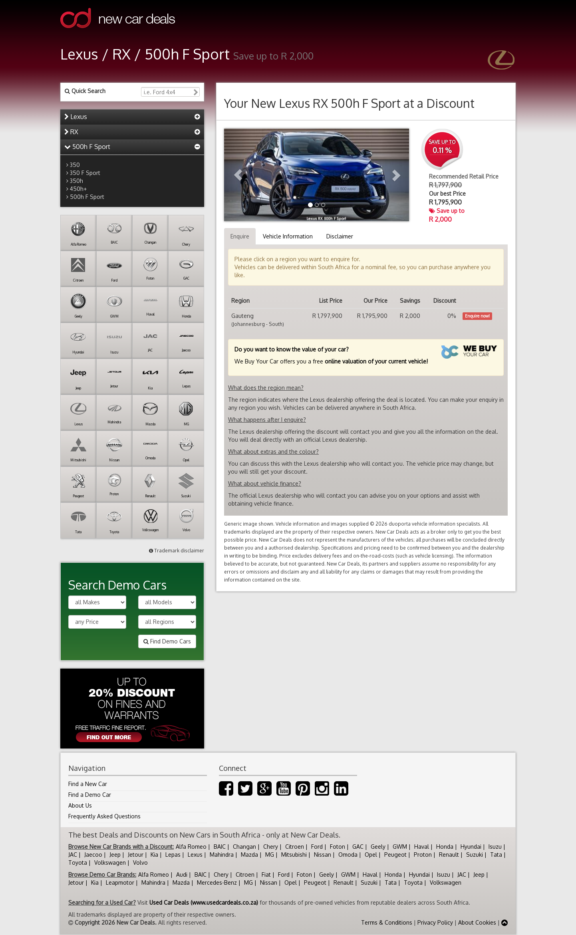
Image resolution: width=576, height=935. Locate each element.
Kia (154, 854)
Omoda (348, 854)
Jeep (115, 854)
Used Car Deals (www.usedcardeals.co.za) (203, 902)
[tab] (132, 117)
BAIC (220, 846)
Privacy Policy (435, 922)
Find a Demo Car (89, 794)
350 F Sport (85, 172)
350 (75, 164)
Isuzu (495, 846)
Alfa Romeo (191, 846)
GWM (400, 846)
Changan (244, 846)
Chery (270, 846)
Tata (496, 854)
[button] (238, 175)
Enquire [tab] (239, 236)
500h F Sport (87, 147)
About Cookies (477, 922)
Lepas (173, 854)
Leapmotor (120, 882)
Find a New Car (87, 783)
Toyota (77, 862)
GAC (357, 846)
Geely (378, 846)
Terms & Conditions (386, 922)
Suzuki (474, 854)
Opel (371, 854)
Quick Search (85, 90)
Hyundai (471, 846)
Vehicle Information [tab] (288, 236)
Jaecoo (93, 854)
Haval (421, 846)
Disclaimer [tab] (339, 236)
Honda (444, 846)
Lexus (75, 117)
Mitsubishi (294, 854)
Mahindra (222, 854)
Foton (337, 846)
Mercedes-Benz (217, 882)
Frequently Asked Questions (104, 816)
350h (76, 180)
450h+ (78, 188)
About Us (80, 805)
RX (71, 132)
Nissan (322, 854)
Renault (449, 854)
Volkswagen (110, 862)
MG (269, 854)
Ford (317, 846)
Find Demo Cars (167, 641)
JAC (72, 854)
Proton (423, 854)
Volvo (140, 862)
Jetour (135, 854)
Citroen (294, 846)
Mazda (249, 854)
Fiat (266, 874)
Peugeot (395, 854)
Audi (181, 874)
